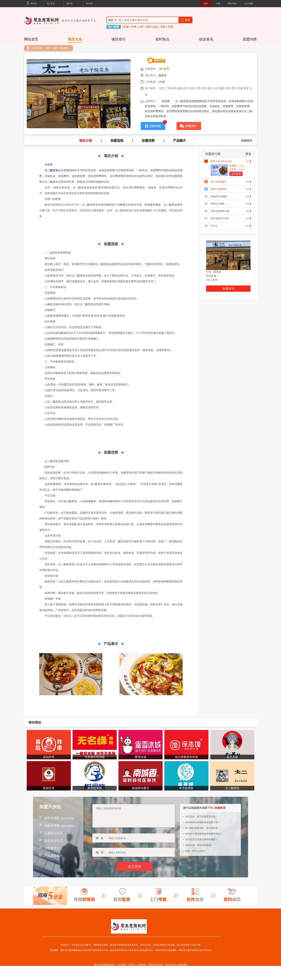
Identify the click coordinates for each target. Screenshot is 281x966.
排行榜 (89, 3)
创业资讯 (206, 39)
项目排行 (118, 39)
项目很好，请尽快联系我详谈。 (201, 816)
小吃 (141, 27)
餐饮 (55, 48)
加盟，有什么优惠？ (195, 851)
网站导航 (232, 3)
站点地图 (248, 3)
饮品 (155, 27)
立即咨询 (236, 173)
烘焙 (148, 27)
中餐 (133, 27)
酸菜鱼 (64, 48)
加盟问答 (250, 39)
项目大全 (75, 39)
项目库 (69, 3)
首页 (51, 4)
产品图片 (179, 140)
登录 (206, 3)
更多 (248, 154)
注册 (218, 3)
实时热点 (162, 39)
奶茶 (126, 27)
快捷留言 (247, 140)
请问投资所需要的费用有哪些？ (201, 839)
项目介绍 (85, 140)
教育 (163, 27)
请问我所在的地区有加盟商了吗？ (202, 822)
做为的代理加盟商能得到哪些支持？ (204, 833)
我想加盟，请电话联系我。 (199, 845)
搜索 (185, 20)
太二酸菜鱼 (51, 170)
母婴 (170, 27)
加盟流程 (116, 140)
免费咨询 (228, 288)
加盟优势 (148, 140)
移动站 (32, 4)
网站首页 (31, 39)
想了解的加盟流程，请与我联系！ (202, 828)
